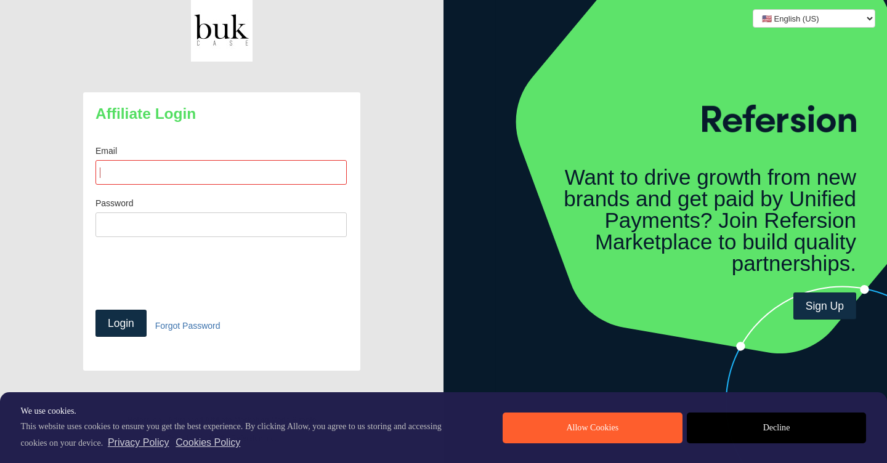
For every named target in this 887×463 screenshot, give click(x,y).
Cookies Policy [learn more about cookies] (208, 442)
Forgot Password (188, 326)
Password (114, 203)
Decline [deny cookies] (776, 427)
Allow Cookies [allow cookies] (592, 427)
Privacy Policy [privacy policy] (138, 442)
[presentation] (189, 273)
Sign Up (825, 306)
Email (106, 151)
